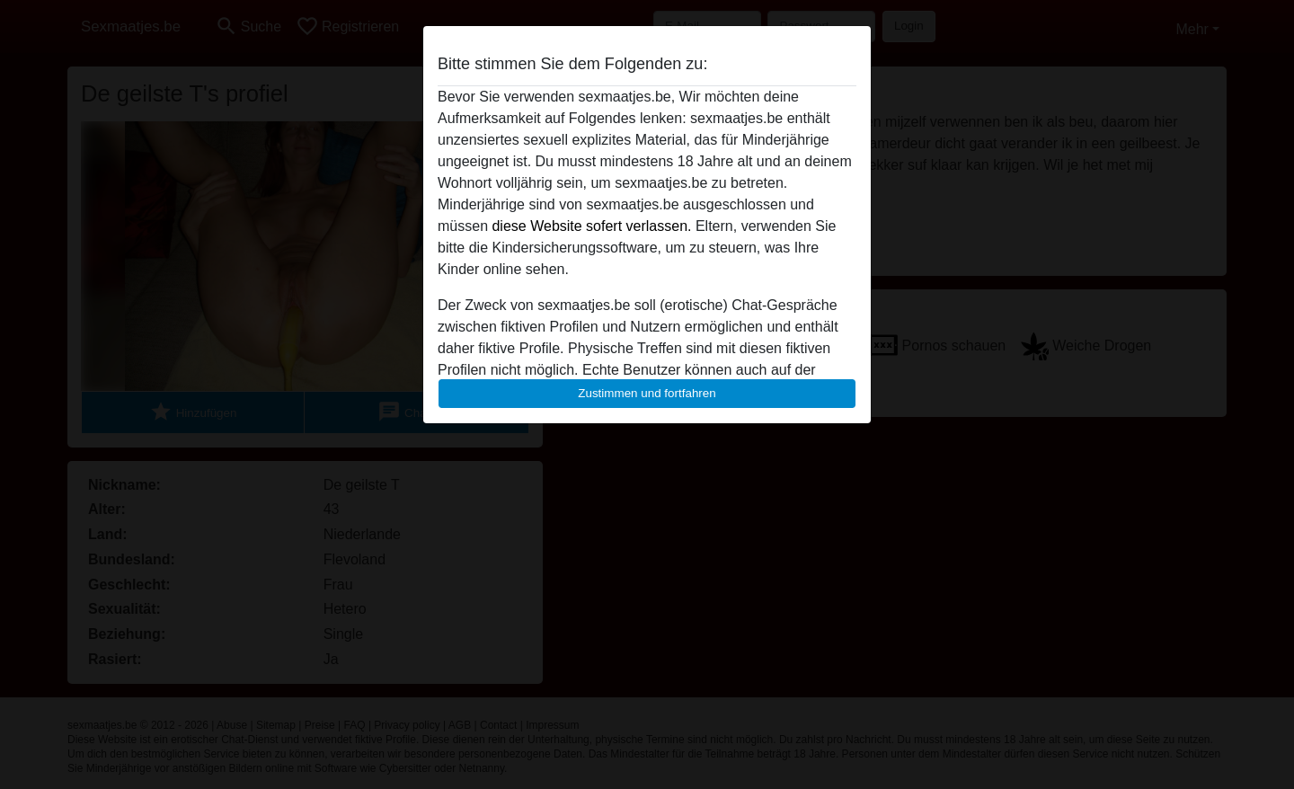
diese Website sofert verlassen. (591, 226)
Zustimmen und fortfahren (647, 393)
